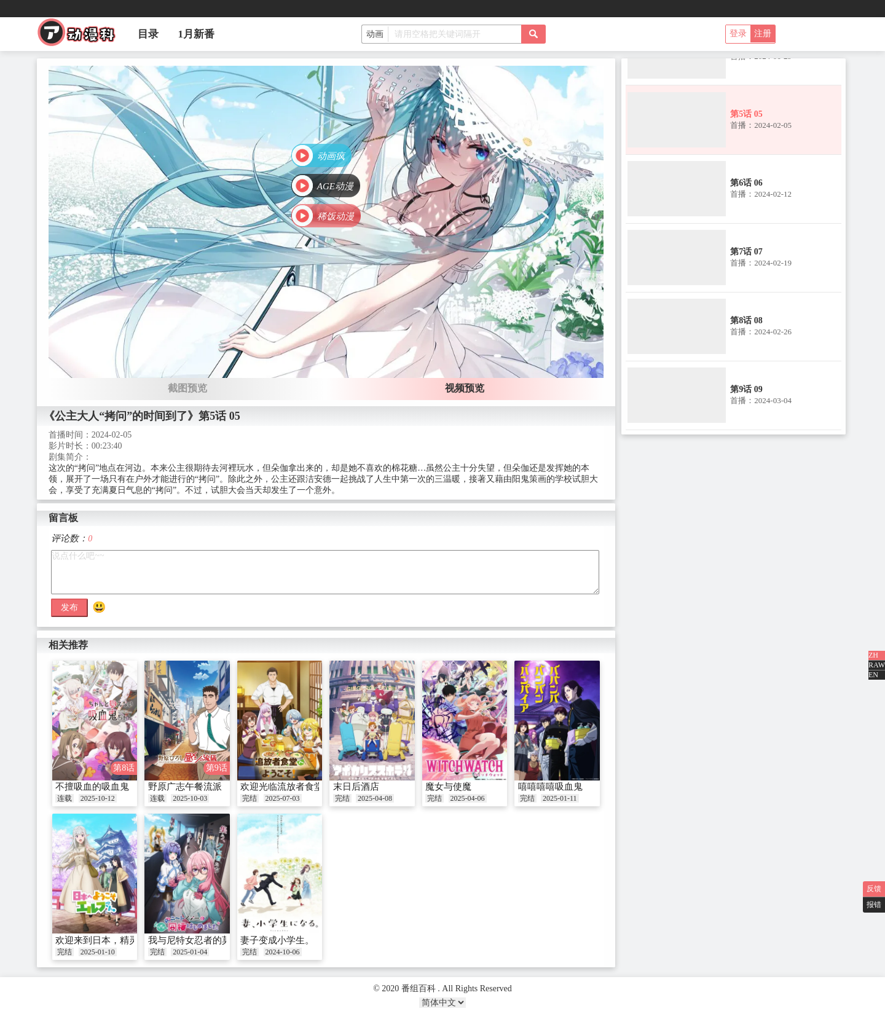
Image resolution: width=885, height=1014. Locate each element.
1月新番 (196, 34)
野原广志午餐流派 (185, 787)
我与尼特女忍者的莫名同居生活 (212, 940)
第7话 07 (746, 251)
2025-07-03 (283, 798)
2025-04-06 (467, 798)
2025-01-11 (560, 798)
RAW (876, 665)
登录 (738, 33)
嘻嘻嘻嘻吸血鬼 (550, 787)
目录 (148, 34)
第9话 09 (746, 389)
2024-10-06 (283, 952)
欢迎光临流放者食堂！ (286, 787)
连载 (64, 798)
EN (873, 674)
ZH (873, 655)
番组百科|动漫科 (82, 35)
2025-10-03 (190, 798)
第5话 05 (746, 114)
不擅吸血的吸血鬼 (92, 787)
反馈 (874, 888)
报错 (874, 904)
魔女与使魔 (448, 787)
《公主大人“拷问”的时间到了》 (121, 416)
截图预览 (187, 388)
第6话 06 (746, 182)
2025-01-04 (190, 952)
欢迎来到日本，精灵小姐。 (110, 940)
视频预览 (464, 388)
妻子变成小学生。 (277, 940)
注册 (762, 33)
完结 (249, 798)
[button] (321, 156)
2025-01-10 (98, 952)
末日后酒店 (356, 787)
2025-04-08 (375, 798)
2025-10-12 (98, 798)
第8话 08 (746, 320)
